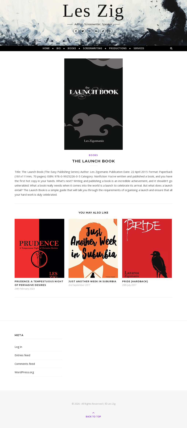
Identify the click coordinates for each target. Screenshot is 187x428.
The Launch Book (93, 161)
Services (139, 48)
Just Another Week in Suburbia (92, 281)
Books (72, 48)
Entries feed (22, 355)
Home (46, 48)
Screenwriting (92, 48)
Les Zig (93, 11)
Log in (18, 347)
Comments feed (25, 364)
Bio (59, 48)
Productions (118, 48)
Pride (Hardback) (135, 281)
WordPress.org (24, 372)
